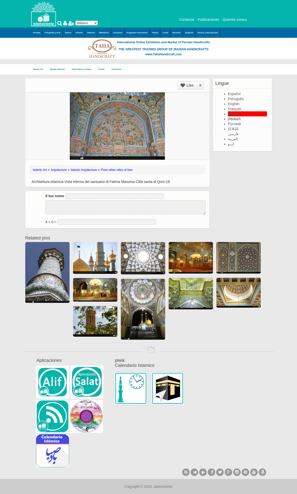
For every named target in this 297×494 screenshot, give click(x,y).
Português (236, 99)
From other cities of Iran (117, 170)
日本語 (233, 129)
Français (234, 109)
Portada (37, 33)
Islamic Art (39, 69)
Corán (165, 33)
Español (234, 94)
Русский (234, 124)
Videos (68, 33)
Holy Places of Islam (83, 69)
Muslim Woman (59, 69)
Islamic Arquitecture (84, 170)
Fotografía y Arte (53, 33)
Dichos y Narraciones (207, 33)
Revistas (177, 33)
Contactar (186, 20)
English (233, 104)
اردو (231, 144)
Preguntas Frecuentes (137, 33)
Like (190, 85)
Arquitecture (59, 170)
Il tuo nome (55, 196)
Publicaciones (208, 20)
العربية (233, 139)
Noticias (91, 33)
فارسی (233, 134)
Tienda (155, 33)
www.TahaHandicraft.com (163, 54)
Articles (79, 33)
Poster (103, 69)
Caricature (117, 69)
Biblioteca (104, 33)
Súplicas (189, 33)
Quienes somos (234, 20)
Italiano (233, 114)
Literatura (117, 33)
